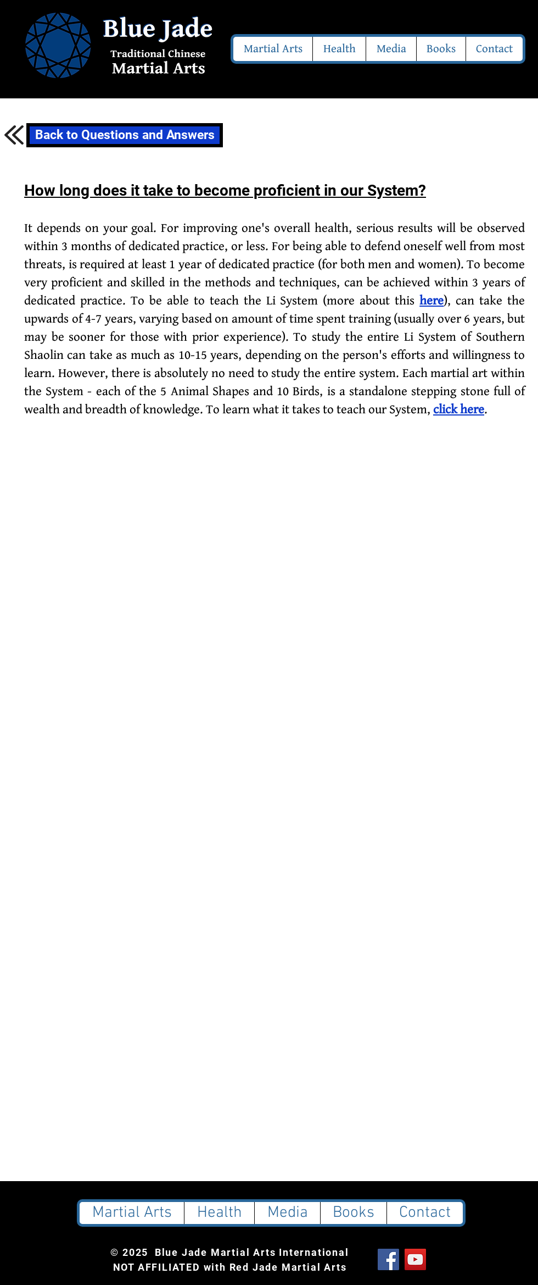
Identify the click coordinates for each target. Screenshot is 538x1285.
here (431, 300)
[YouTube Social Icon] (415, 1259)
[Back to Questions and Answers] (124, 135)
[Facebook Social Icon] (388, 1259)
